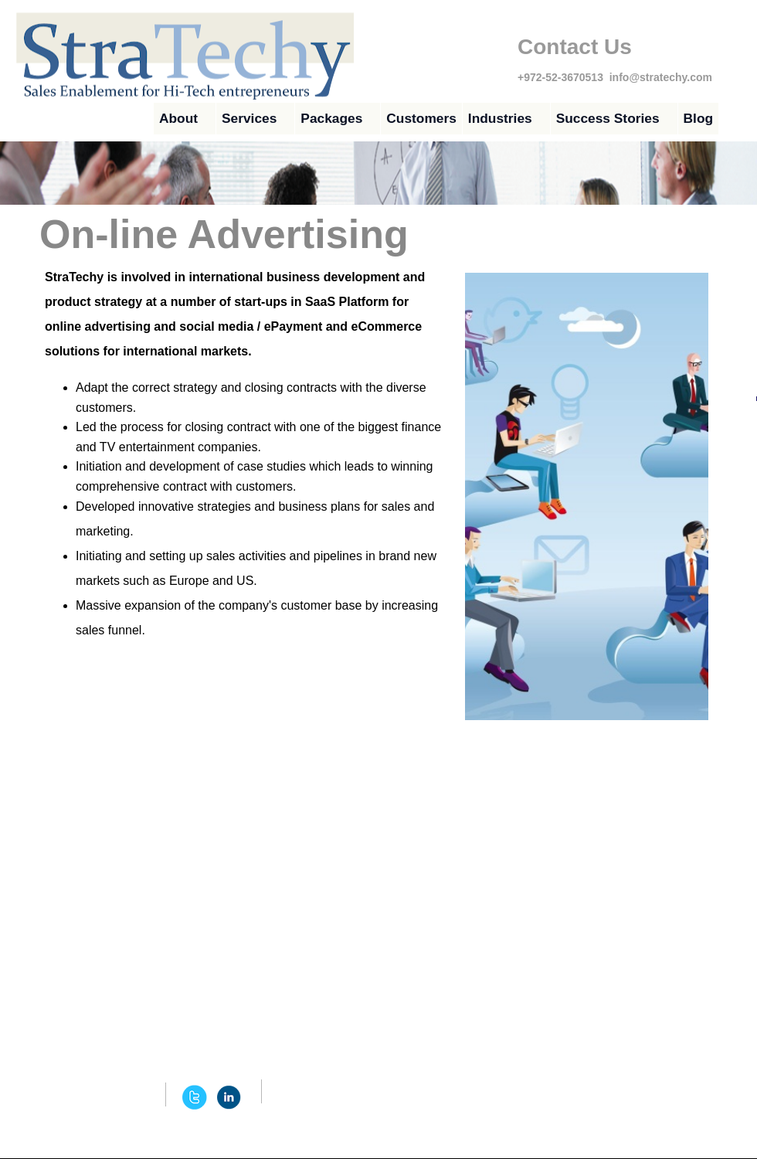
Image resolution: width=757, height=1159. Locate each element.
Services (249, 118)
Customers (421, 118)
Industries (500, 118)
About (178, 118)
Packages (331, 118)
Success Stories (608, 118)
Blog (699, 118)
